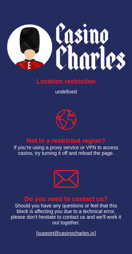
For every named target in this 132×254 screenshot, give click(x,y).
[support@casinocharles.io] (66, 233)
